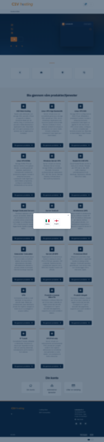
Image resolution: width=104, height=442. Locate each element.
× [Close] (68, 215)
